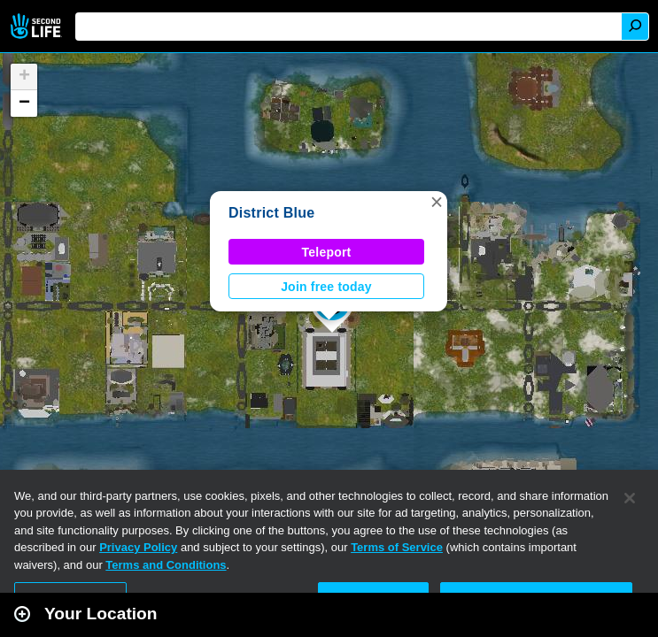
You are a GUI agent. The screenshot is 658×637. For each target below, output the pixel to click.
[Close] (629, 498)
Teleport (327, 252)
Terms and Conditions (165, 565)
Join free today (326, 287)
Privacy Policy (138, 547)
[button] (436, 201)
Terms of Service (397, 547)
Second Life (37, 26)
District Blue (271, 212)
